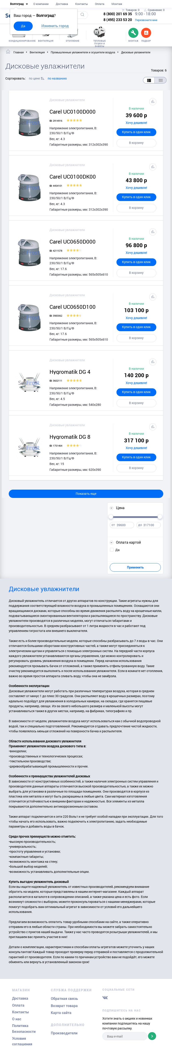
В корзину (136, 143)
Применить (135, 567)
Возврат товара (64, 1006)
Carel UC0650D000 (72, 241)
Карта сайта (61, 1013)
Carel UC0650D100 (72, 306)
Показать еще (86, 493)
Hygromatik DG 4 (69, 371)
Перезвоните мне (146, 20)
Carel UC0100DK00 (72, 176)
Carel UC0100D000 (72, 111)
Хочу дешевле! (136, 123)
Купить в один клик (136, 132)
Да (23, 26)
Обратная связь (64, 999)
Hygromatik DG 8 (69, 436)
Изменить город (55, 25)
